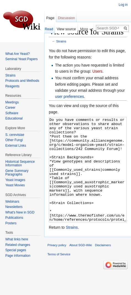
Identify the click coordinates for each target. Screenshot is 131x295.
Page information (17, 256)
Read (49, 29)
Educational (14, 118)
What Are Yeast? (17, 54)
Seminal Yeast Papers (21, 59)
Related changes (17, 245)
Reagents (12, 86)
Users (97, 71)
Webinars (12, 202)
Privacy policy (56, 266)
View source (66, 29)
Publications (14, 218)
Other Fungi (14, 140)
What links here (16, 239)
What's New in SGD (19, 212)
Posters (11, 223)
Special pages (15, 250)
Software (11, 113)
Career (10, 108)
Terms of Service (58, 275)
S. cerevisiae (14, 135)
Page (50, 18)
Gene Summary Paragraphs (16, 173)
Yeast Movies (15, 185)
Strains (61, 41)
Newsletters (14, 207)
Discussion (66, 18)
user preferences (69, 96)
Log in (123, 5)
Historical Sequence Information (20, 163)
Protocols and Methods (22, 81)
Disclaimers (103, 266)
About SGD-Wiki (80, 266)
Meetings (12, 102)
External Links (15, 146)
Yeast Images (15, 180)
